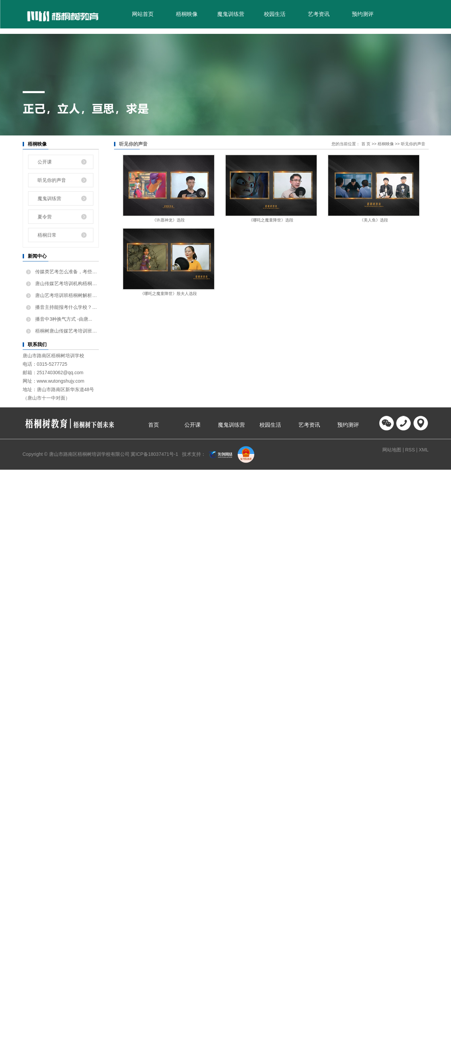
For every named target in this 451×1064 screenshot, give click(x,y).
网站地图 (392, 449)
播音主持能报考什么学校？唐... (66, 307)
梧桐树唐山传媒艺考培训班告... (66, 331)
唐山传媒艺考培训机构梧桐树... (66, 283)
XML (424, 449)
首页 (153, 425)
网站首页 (143, 14)
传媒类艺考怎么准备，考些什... (66, 271)
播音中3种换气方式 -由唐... (63, 319)
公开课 (45, 162)
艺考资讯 (319, 14)
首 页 (365, 144)
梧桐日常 (47, 235)
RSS (410, 449)
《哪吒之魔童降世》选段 (271, 220)
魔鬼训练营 (230, 14)
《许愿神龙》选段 (168, 220)
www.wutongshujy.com (61, 381)
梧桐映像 (187, 14)
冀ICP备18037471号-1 (154, 454)
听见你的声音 (52, 180)
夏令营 (45, 216)
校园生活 (275, 14)
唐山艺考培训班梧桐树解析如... (66, 295)
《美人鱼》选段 (374, 220)
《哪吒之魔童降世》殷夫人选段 (168, 293)
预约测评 (363, 14)
